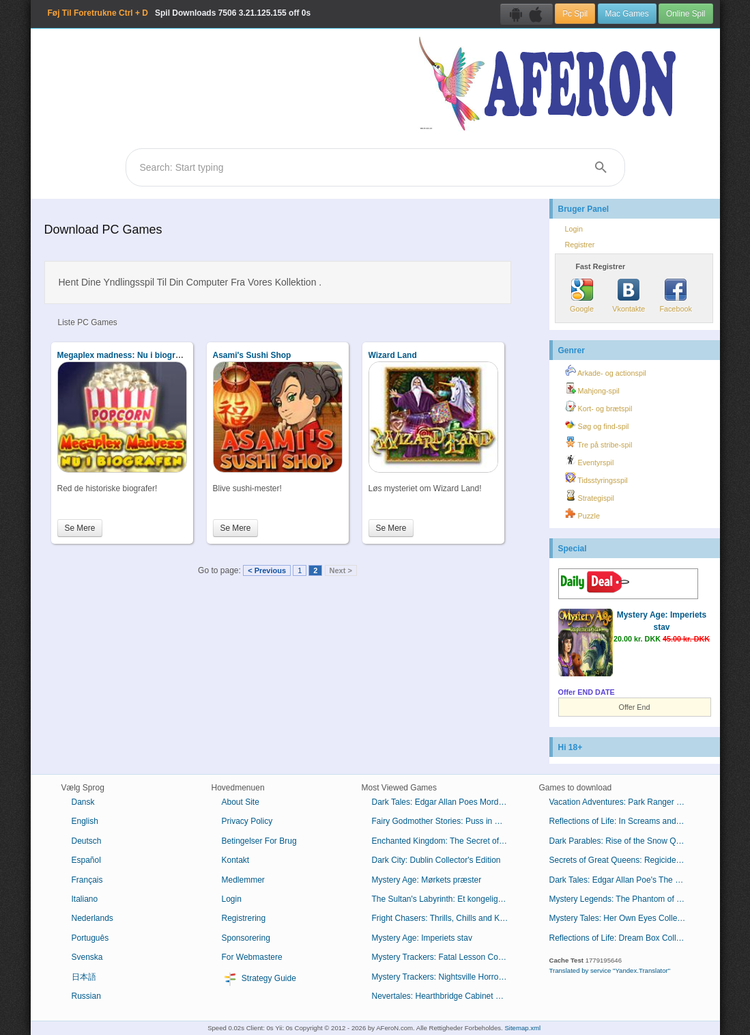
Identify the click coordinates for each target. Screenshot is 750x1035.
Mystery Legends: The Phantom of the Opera (622, 899)
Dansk (83, 802)
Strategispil (589, 496)
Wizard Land (393, 355)
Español (86, 860)
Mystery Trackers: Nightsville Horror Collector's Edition (445, 977)
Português (90, 938)
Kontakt (236, 860)
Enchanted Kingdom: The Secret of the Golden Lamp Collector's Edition (445, 841)
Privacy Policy (247, 821)
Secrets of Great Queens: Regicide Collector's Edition (622, 860)
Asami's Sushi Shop (252, 355)
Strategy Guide (259, 979)
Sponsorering (246, 938)
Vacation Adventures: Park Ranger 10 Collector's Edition (622, 802)
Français (87, 880)
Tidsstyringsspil (596, 478)
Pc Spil (575, 13)
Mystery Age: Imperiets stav (422, 938)
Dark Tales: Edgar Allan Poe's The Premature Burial (622, 880)
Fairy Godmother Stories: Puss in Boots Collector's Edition (445, 821)
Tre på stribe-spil (599, 443)
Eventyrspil (589, 460)
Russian (86, 996)
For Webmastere (252, 957)
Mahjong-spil (592, 389)
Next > (341, 570)
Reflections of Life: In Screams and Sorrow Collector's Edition (622, 821)
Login (574, 229)
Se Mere (80, 528)
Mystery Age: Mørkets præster (427, 880)
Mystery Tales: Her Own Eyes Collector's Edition (622, 918)
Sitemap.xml (522, 1028)
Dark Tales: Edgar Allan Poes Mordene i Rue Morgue (445, 802)
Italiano (85, 899)
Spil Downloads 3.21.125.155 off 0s (179, 13)
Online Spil (686, 13)
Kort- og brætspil (599, 406)
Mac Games (627, 13)
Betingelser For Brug (259, 841)
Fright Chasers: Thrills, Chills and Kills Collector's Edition (445, 918)
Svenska (87, 957)
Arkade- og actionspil (605, 371)
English (85, 821)
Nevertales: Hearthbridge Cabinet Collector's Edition (445, 996)
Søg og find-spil (597, 424)
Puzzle (582, 514)
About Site (240, 802)
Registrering (244, 918)
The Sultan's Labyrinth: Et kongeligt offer (445, 899)
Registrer (580, 244)
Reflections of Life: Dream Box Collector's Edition (622, 938)
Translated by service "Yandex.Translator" (610, 970)
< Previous (267, 570)
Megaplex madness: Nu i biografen (124, 355)
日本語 (84, 977)
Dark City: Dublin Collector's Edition (436, 860)
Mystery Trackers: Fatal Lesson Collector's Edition (445, 957)
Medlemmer (243, 880)
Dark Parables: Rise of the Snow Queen (622, 841)
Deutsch (87, 841)
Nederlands (92, 918)
